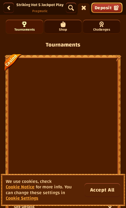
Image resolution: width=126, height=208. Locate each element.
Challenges (101, 27)
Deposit (107, 7)
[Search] (71, 8)
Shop (63, 27)
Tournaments (24, 27)
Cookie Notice (20, 187)
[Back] (8, 8)
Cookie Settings (22, 198)
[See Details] (110, 92)
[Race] (84, 8)
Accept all (102, 190)
